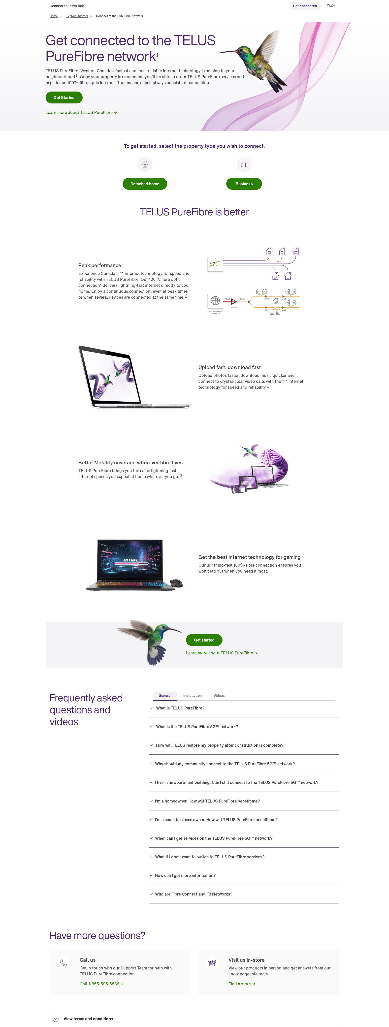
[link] (305, 6)
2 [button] (186, 295)
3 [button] (181, 475)
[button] (244, 708)
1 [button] (157, 54)
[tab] (165, 696)
